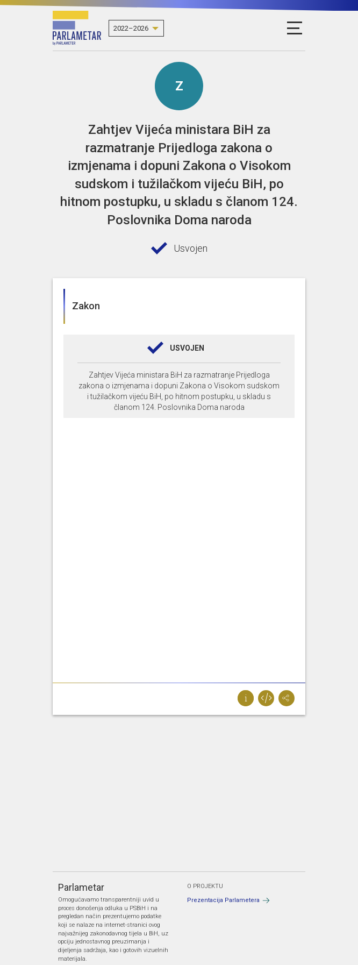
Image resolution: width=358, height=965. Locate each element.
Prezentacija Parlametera (223, 900)
